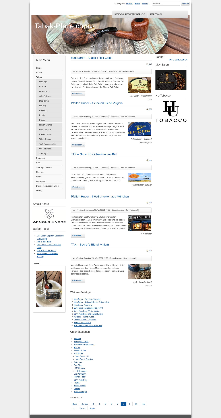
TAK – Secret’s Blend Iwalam (90, 244)
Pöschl (42, 120)
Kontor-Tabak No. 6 (82, 322)
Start (74, 404)
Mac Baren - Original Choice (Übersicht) (91, 302)
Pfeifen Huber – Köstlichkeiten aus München (100, 196)
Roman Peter (45, 129)
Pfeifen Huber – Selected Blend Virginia (97, 103)
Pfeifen (39, 72)
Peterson (43, 110)
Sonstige (43, 153)
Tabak (39, 77)
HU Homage (81, 371)
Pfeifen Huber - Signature (85, 320)
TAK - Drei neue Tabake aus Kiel (88, 325)
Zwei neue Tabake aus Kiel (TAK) (88, 308)
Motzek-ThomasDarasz (84, 344)
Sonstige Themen (44, 167)
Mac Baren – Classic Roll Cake (91, 57)
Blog (38, 163)
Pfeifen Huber (45, 134)
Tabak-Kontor (45, 139)
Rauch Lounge (45, 125)
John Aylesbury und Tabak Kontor (88, 314)
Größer (129, 3)
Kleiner (145, 3)
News (38, 177)
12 (73, 408)
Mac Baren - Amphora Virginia (87, 299)
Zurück (85, 404)
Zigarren (40, 172)
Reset (137, 3)
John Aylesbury (46, 96)
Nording (77, 338)
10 (136, 404)
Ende (92, 408)
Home (38, 68)
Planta (42, 115)
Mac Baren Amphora (83, 305)
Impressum (156, 14)
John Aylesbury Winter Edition (87, 311)
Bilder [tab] (36, 264)
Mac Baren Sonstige (84, 359)
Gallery (39, 190)
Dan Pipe (43, 82)
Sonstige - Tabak (81, 341)
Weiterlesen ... (78, 94)
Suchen (185, 3)
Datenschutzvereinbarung (129, 14)
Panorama (40, 158)
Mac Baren (44, 101)
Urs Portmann (45, 149)
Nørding (42, 105)
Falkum (42, 86)
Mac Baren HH (82, 356)
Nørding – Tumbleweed (84, 317)
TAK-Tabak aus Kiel (47, 144)
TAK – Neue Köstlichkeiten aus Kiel (94, 154)
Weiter (82, 408)
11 (143, 404)
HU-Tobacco (44, 91)
